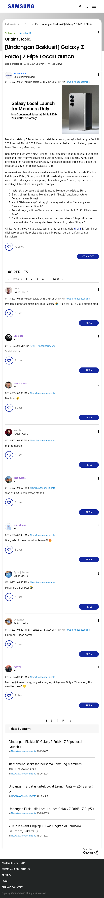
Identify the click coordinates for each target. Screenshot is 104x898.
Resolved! (25, 33)
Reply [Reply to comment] (89, 323)
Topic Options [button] (93, 32)
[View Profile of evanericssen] (20, 383)
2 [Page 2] (31, 279)
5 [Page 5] (48, 279)
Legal (5, 881)
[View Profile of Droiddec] (18, 336)
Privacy (6, 875)
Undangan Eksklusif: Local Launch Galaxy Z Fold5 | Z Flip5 (50, 809)
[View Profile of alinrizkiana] (20, 525)
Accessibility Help (13, 863)
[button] (93, 74)
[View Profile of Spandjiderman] (21, 572)
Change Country (12, 887)
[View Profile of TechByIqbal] (20, 477)
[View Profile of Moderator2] (20, 73)
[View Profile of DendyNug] (19, 619)
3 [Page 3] (37, 279)
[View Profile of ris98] (16, 288)
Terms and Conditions (16, 869)
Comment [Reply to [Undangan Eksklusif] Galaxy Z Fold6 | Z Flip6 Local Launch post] (88, 256)
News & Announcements (78, 82)
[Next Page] (58, 279)
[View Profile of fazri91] (17, 667)
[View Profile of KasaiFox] (18, 430)
